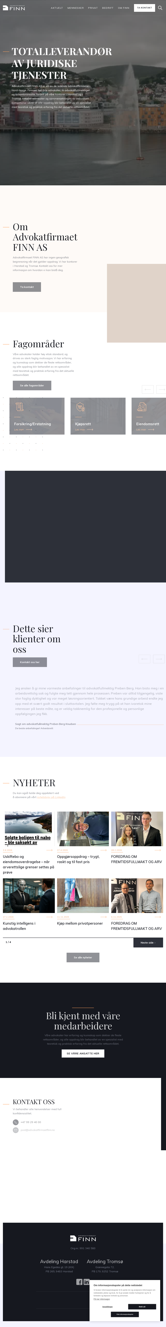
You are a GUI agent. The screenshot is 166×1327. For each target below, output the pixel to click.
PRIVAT (93, 7)
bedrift (108, 7)
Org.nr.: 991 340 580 (83, 1248)
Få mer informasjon (102, 1299)
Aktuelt (57, 7)
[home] (14, 7)
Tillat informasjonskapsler (124, 1314)
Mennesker (75, 7)
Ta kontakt (144, 7)
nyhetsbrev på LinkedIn (51, 797)
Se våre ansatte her (83, 1053)
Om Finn (123, 7)
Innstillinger (107, 1307)
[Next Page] (148, 942)
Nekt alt (142, 1307)
